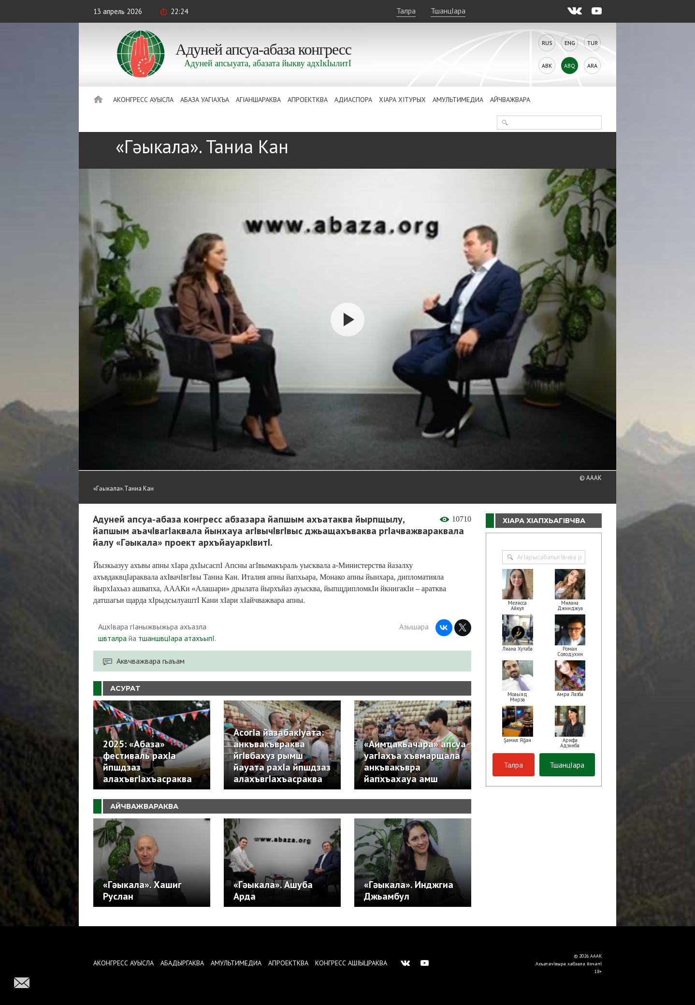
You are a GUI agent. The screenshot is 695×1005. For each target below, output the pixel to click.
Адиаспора (353, 99)
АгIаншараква (258, 99)
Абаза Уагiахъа (204, 99)
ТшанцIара (448, 10)
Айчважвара (510, 99)
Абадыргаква (182, 963)
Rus (547, 42)
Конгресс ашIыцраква (351, 963)
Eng (570, 42)
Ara (592, 65)
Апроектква (308, 99)
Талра (406, 10)
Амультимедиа (458, 99)
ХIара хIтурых (402, 99)
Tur (592, 42)
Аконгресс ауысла (143, 99)
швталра (112, 638)
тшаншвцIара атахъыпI (176, 638)
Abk (547, 65)
